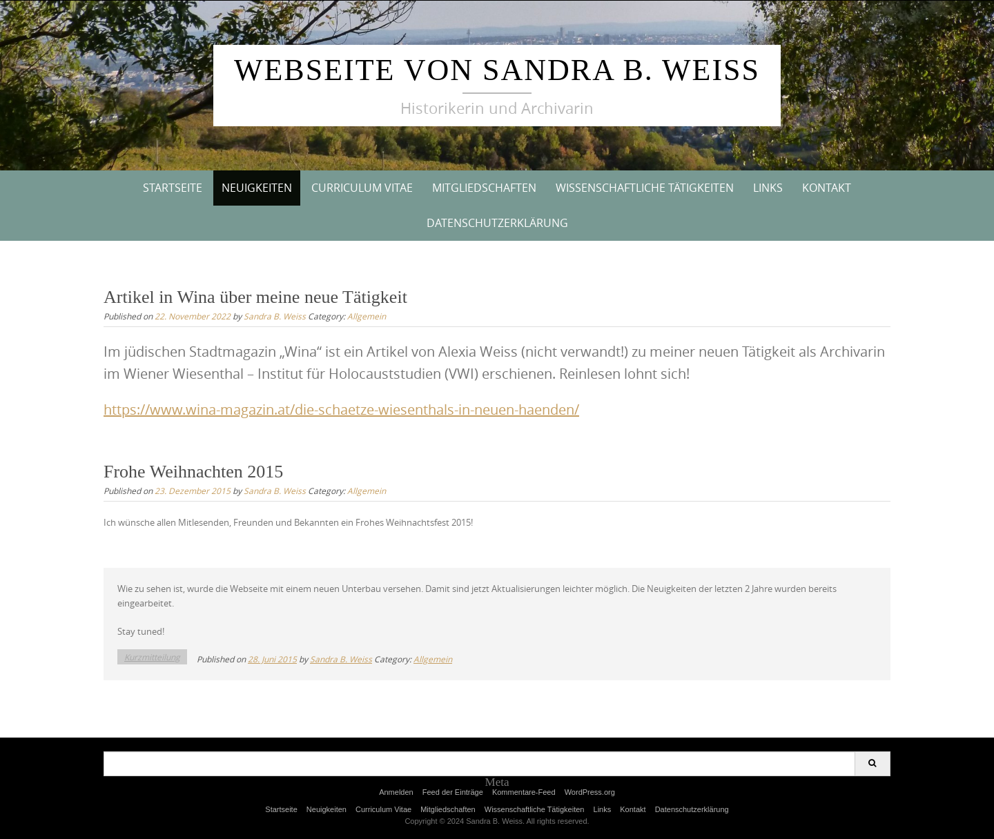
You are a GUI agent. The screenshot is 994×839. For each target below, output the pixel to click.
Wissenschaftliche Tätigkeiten (645, 187)
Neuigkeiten (257, 187)
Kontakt (826, 187)
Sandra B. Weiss (275, 316)
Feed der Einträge (452, 792)
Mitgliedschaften (484, 187)
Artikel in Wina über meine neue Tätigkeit (255, 297)
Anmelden (396, 792)
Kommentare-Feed (524, 792)
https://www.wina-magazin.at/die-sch (222, 409)
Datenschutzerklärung (497, 222)
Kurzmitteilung (152, 656)
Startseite (172, 187)
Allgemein (366, 316)
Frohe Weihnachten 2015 (193, 472)
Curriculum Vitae (362, 187)
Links (768, 187)
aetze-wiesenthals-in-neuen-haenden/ (459, 409)
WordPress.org (590, 792)
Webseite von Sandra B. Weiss (497, 70)
